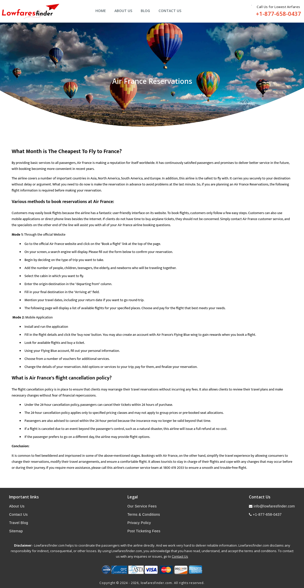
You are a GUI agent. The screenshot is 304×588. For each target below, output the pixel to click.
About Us (123, 10)
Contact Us (170, 10)
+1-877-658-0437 (278, 13)
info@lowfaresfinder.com (272, 506)
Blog (145, 10)
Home (100, 10)
